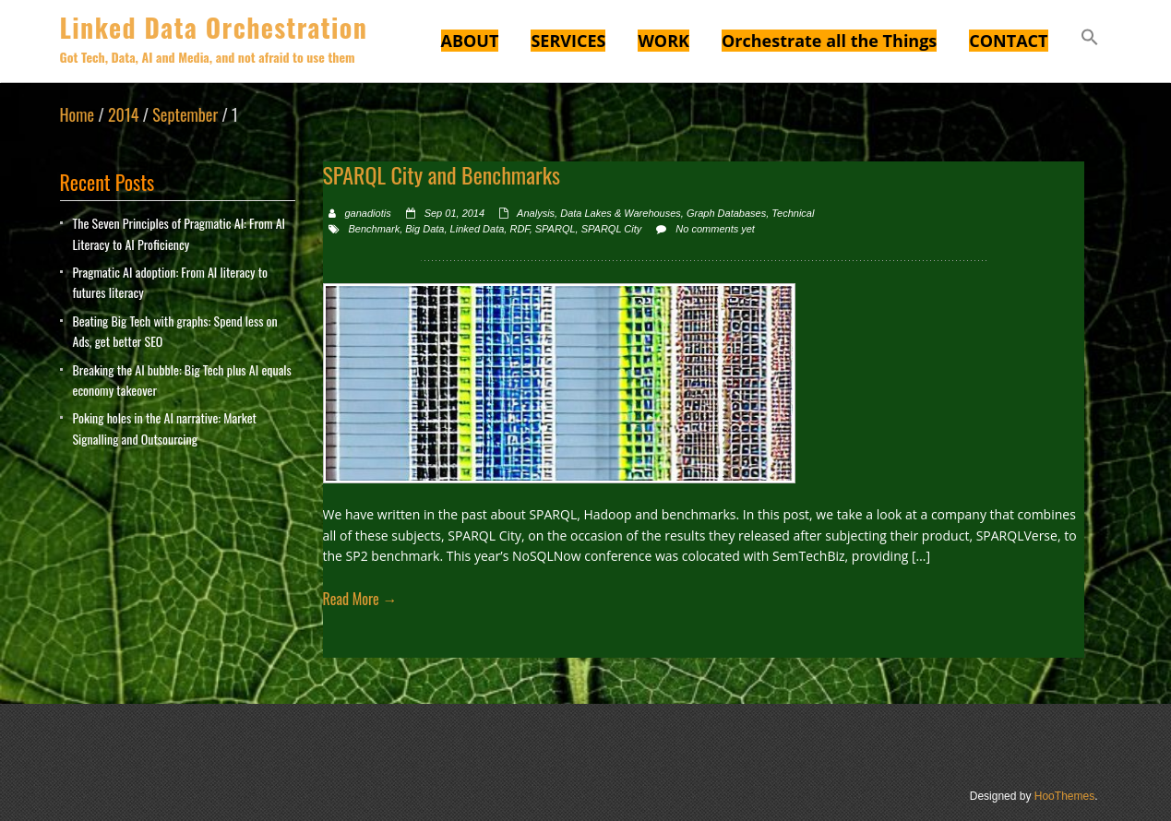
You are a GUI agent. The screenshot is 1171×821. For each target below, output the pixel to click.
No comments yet (715, 228)
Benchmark (374, 228)
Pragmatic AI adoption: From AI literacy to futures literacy (170, 282)
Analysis (536, 213)
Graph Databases (726, 213)
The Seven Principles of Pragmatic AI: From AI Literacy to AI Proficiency (179, 233)
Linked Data (477, 228)
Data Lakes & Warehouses (620, 213)
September (185, 114)
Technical (792, 213)
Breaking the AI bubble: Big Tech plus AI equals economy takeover (182, 379)
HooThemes (1064, 796)
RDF (519, 228)
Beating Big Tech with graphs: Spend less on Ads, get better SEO (175, 331)
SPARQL (555, 228)
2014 (123, 114)
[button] (1090, 40)
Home (77, 114)
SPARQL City (611, 228)
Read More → (360, 599)
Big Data (424, 228)
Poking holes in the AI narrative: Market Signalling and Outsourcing (165, 427)
